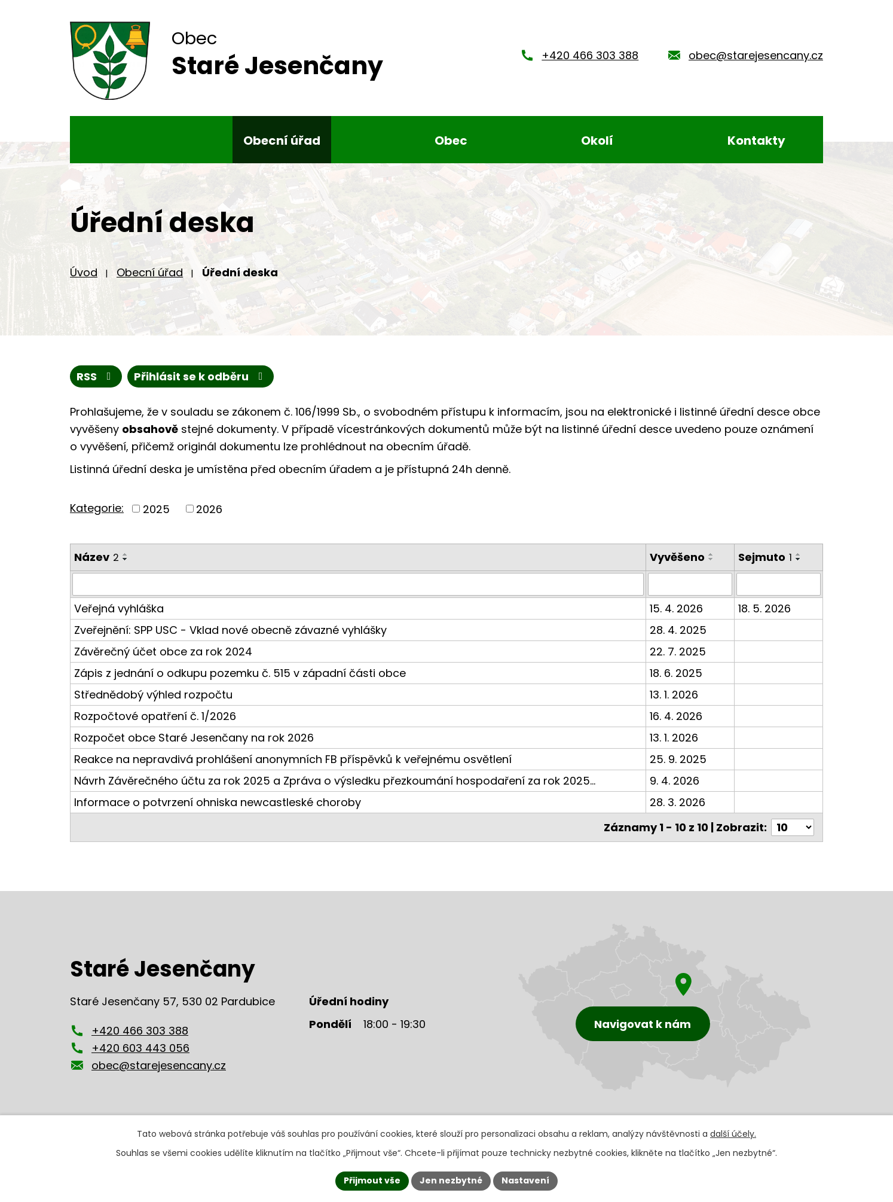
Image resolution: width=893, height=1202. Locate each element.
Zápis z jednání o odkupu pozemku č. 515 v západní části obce (240, 673)
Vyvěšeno (677, 557)
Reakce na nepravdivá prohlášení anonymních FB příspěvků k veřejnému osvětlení (293, 759)
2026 (209, 508)
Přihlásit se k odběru (201, 376)
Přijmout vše (372, 1180)
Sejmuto (765, 557)
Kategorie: (97, 508)
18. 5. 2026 (764, 608)
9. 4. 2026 (674, 780)
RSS (96, 376)
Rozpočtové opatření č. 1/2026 (155, 716)
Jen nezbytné (451, 1180)
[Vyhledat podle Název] (358, 584)
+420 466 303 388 (590, 55)
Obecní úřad (150, 272)
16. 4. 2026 (676, 716)
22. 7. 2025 (678, 651)
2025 (156, 508)
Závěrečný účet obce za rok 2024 (163, 651)
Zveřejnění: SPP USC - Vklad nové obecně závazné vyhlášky (230, 630)
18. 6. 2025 (676, 673)
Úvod (83, 272)
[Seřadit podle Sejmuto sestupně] (798, 559)
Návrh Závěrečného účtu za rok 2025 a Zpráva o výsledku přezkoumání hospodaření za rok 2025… (334, 780)
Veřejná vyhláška (119, 608)
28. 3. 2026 (677, 802)
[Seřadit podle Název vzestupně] (125, 554)
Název (96, 557)
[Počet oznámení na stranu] (792, 827)
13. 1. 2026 (674, 694)
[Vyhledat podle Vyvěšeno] (690, 584)
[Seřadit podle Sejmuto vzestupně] (798, 554)
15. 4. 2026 (676, 608)
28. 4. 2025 (678, 630)
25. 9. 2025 (678, 759)
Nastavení (525, 1180)
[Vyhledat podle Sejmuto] (778, 584)
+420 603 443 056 (140, 1048)
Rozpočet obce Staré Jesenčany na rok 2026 (194, 737)
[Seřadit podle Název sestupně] (125, 559)
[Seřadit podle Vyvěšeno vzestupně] (711, 554)
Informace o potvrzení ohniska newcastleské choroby (217, 802)
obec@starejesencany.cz (756, 55)
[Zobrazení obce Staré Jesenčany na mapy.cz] (664, 1007)
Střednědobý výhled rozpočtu (153, 694)
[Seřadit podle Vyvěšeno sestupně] (711, 559)
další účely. (733, 1134)
